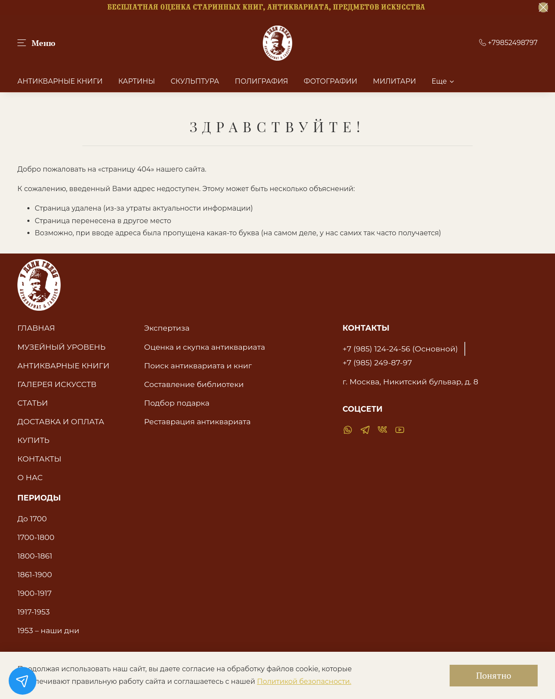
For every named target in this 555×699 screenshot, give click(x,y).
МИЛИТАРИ (394, 81)
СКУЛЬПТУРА (194, 81)
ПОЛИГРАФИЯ (261, 81)
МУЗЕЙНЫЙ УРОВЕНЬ (61, 346)
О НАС (29, 477)
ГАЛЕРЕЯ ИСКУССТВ (57, 384)
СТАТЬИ (32, 402)
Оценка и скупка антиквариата (204, 346)
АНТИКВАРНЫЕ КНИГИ (60, 81)
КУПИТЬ (33, 440)
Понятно (493, 675)
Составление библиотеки (194, 384)
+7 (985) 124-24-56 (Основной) (400, 348)
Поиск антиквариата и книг (197, 365)
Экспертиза (166, 327)
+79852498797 (508, 43)
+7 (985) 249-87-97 (377, 362)
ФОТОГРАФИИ (330, 81)
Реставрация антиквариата (197, 421)
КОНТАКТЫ (39, 458)
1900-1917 (34, 593)
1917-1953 (33, 611)
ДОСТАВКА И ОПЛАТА (60, 421)
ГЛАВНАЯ (36, 327)
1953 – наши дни (48, 630)
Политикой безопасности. (304, 681)
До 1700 (32, 518)
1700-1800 (35, 537)
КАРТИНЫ (136, 81)
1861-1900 (34, 574)
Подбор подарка (176, 402)
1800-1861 (34, 555)
